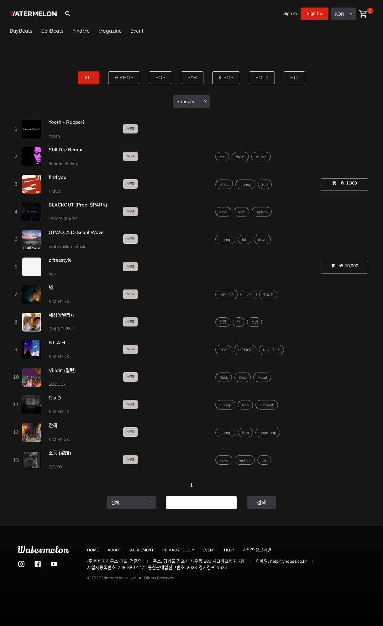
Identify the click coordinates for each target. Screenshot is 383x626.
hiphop (123, 78)
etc (296, 78)
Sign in (290, 13)
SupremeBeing (63, 163)
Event (137, 31)
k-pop (226, 78)
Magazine (110, 31)
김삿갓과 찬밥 (61, 328)
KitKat (55, 191)
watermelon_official (68, 246)
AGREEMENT (142, 549)
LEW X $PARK (63, 218)
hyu (52, 273)
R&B (192, 78)
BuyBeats (21, 31)
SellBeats (52, 31)
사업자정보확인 (257, 549)
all (87, 78)
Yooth (54, 135)
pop (160, 78)
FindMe (81, 31)
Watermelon (43, 550)
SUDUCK (57, 384)
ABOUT (114, 549)
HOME (93, 549)
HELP (229, 549)
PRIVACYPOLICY (178, 549)
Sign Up (314, 13)
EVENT (209, 549)
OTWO (55, 466)
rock (263, 78)
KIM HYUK (59, 301)
